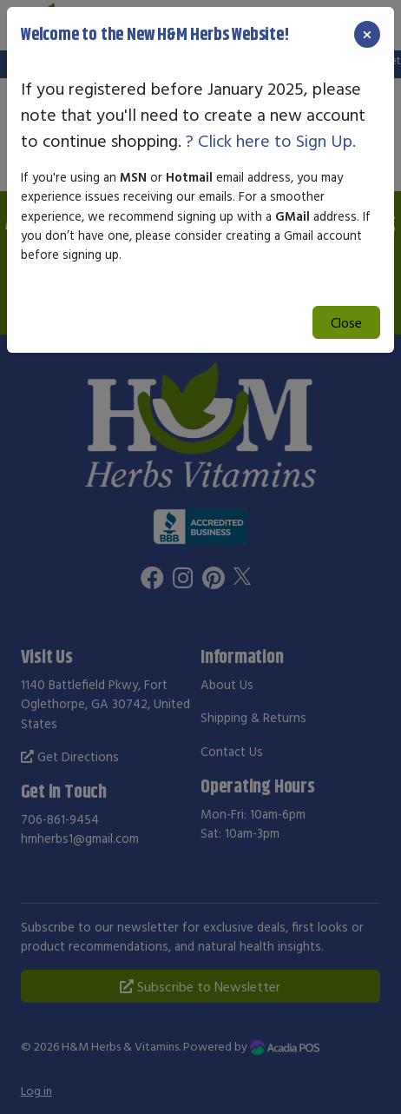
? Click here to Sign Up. (271, 140)
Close (346, 322)
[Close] (367, 34)
